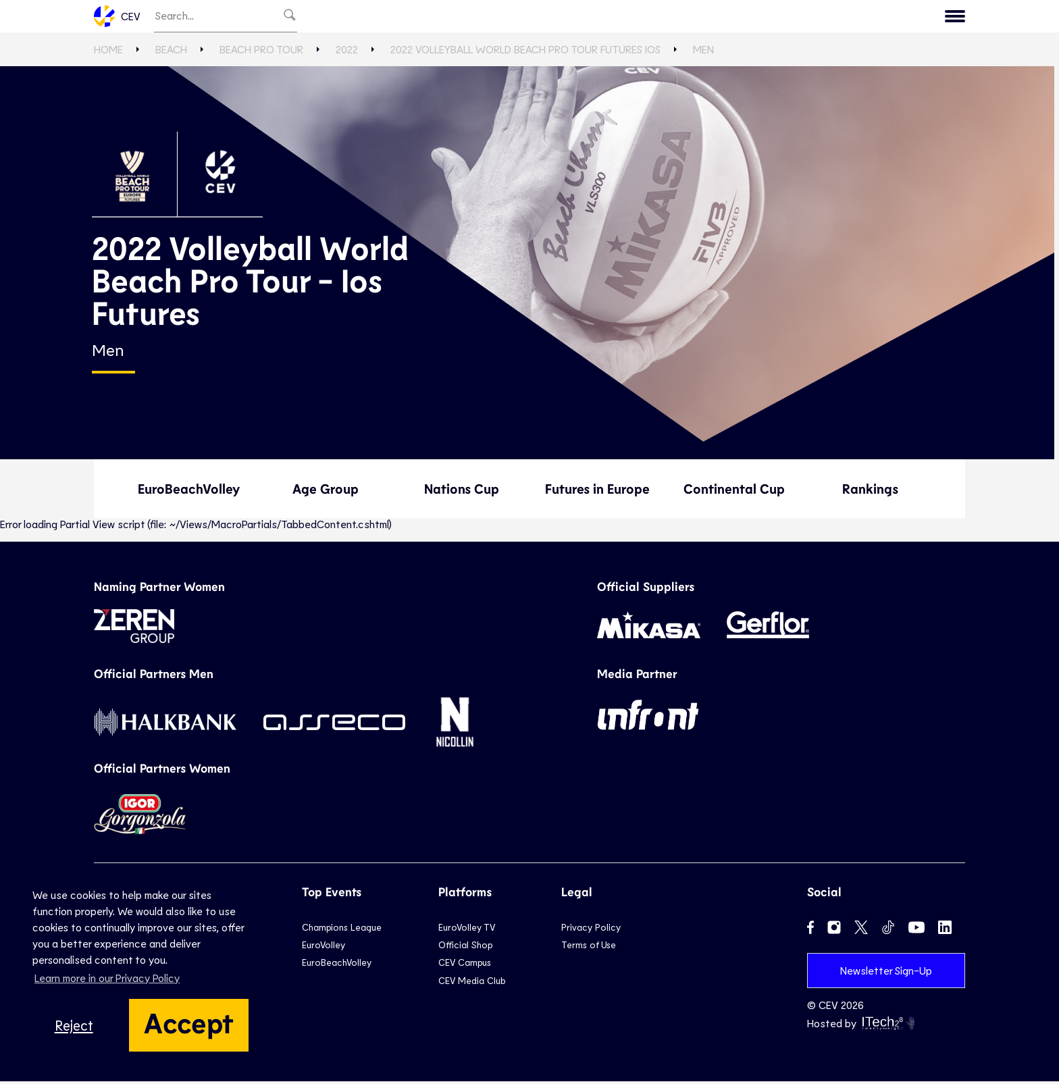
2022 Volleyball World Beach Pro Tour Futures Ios (525, 52)
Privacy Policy (591, 929)
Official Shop (465, 948)
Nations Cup (461, 492)
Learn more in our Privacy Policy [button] (107, 977)
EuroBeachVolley (189, 492)
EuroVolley (323, 948)
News (676, 17)
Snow (626, 17)
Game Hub (741, 17)
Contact (930, 17)
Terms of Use (588, 948)
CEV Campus (464, 965)
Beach (574, 17)
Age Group (325, 492)
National (512, 17)
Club (454, 17)
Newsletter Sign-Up (886, 972)
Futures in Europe (597, 492)
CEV (117, 17)
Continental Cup (734, 492)
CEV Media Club (471, 983)
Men (703, 52)
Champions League (342, 929)
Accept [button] (189, 1022)
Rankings (870, 492)
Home (108, 52)
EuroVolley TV (384, 17)
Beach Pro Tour (261, 52)
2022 (347, 52)
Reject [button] (74, 1024)
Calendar (816, 17)
